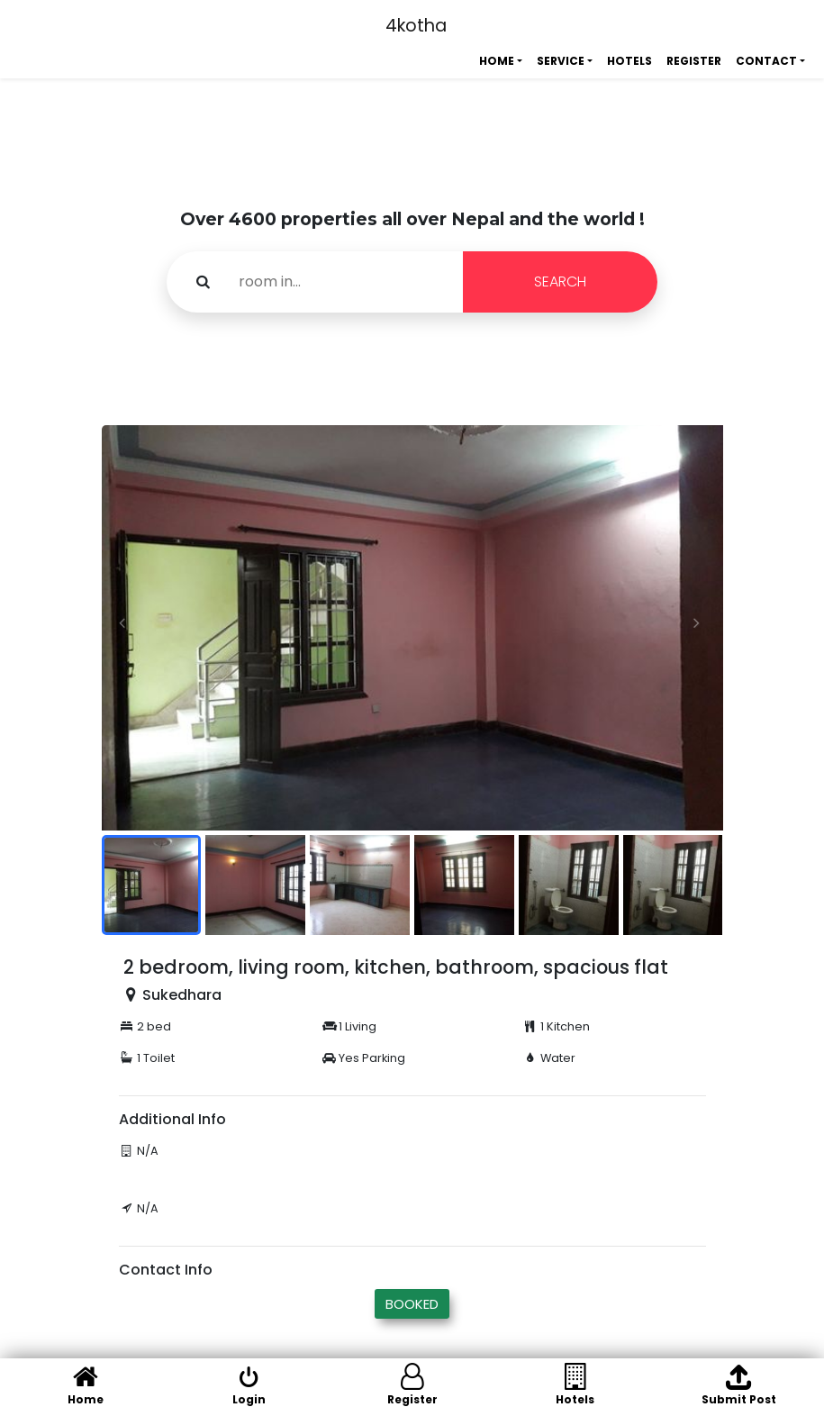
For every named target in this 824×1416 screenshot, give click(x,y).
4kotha (416, 26)
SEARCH (560, 281)
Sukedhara (182, 995)
